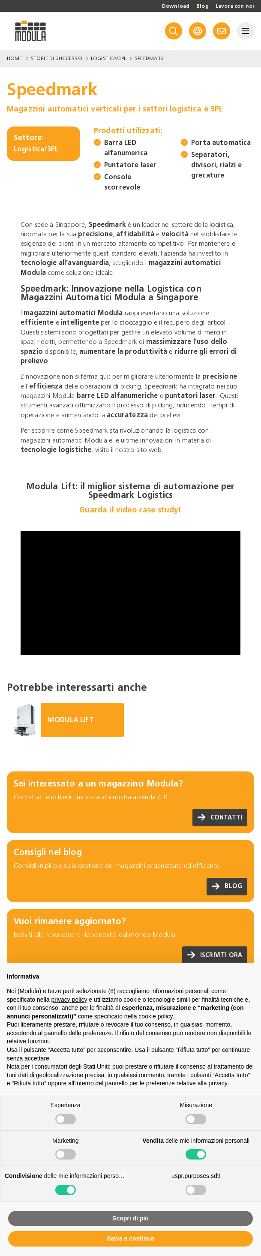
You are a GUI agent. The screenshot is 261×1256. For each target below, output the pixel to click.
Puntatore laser (130, 165)
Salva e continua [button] (130, 1238)
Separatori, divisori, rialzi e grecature (216, 165)
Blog (202, 6)
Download (175, 6)
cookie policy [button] (155, 1016)
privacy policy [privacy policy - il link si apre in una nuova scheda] (69, 999)
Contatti (220, 817)
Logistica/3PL (108, 58)
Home (14, 58)
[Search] (173, 30)
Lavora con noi (235, 6)
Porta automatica (221, 143)
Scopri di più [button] (130, 1218)
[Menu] (245, 30)
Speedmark (149, 58)
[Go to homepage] (30, 31)
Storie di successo (56, 58)
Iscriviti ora (214, 955)
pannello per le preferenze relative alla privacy (166, 1083)
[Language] (197, 30)
